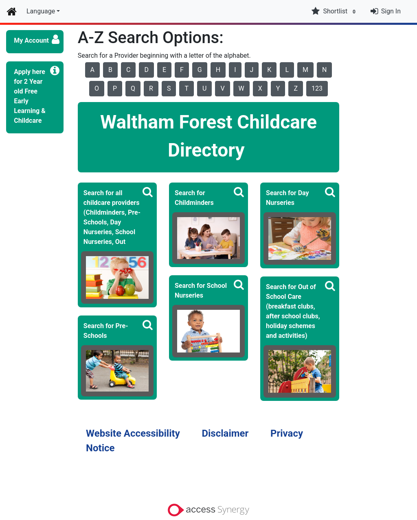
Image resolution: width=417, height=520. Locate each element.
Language (40, 11)
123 (317, 88)
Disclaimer (225, 433)
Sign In (391, 11)
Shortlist (334, 11)
